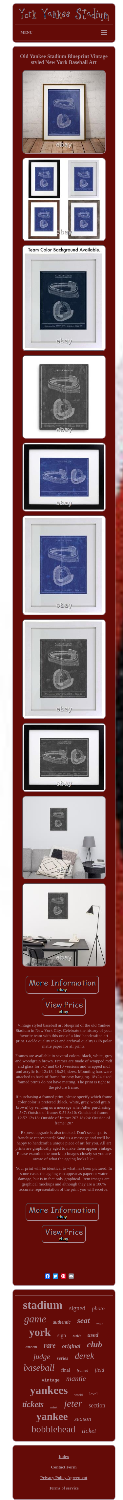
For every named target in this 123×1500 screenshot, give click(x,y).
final (65, 1370)
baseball (38, 1367)
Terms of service (64, 1488)
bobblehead (53, 1429)
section (97, 1405)
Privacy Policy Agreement (63, 1477)
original (71, 1346)
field (99, 1370)
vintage (51, 1380)
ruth (76, 1335)
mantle (76, 1378)
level (93, 1393)
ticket (89, 1430)
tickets (33, 1404)
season (83, 1418)
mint (53, 1407)
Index (64, 1456)
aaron (31, 1347)
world (78, 1395)
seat (83, 1320)
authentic (62, 1322)
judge (41, 1357)
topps (100, 1323)
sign (61, 1335)
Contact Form (63, 1467)
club (94, 1344)
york (40, 1332)
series (62, 1358)
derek (84, 1356)
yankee (52, 1416)
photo (98, 1308)
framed (82, 1370)
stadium (43, 1305)
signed (77, 1308)
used (92, 1335)
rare (49, 1345)
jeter (73, 1403)
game (35, 1319)
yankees (49, 1390)
